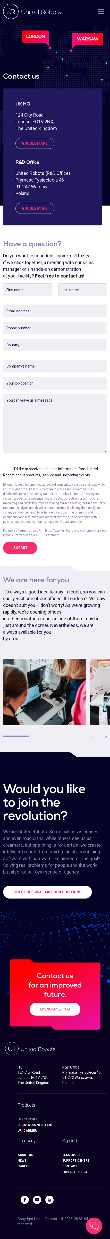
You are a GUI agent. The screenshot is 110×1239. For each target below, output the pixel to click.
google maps (35, 143)
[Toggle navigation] (97, 11)
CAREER (24, 1166)
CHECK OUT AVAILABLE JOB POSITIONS (47, 892)
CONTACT (69, 1166)
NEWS (22, 1160)
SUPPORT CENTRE (75, 1160)
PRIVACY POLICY (75, 1172)
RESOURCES (71, 1155)
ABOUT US (25, 1155)
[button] (106, 736)
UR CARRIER (27, 1130)
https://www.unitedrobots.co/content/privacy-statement (76, 533)
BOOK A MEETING (55, 1009)
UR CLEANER (27, 1119)
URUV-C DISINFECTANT (35, 1125)
